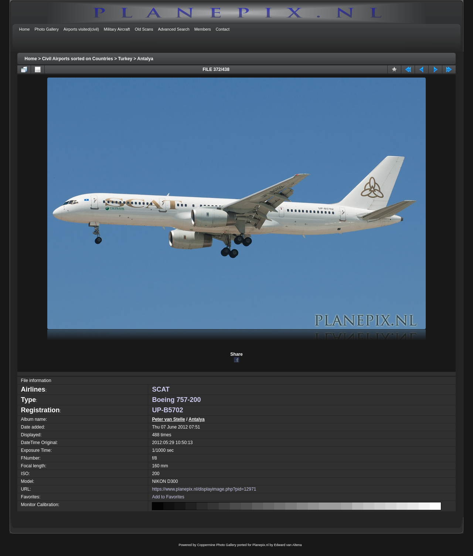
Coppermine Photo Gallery (216, 545)
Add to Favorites (168, 496)
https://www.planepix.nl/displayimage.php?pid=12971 (204, 489)
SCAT (161, 389)
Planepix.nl (260, 545)
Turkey (125, 58)
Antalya (145, 58)
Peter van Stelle (168, 419)
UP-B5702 (167, 410)
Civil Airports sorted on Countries (77, 58)
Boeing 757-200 (176, 399)
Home (31, 58)
